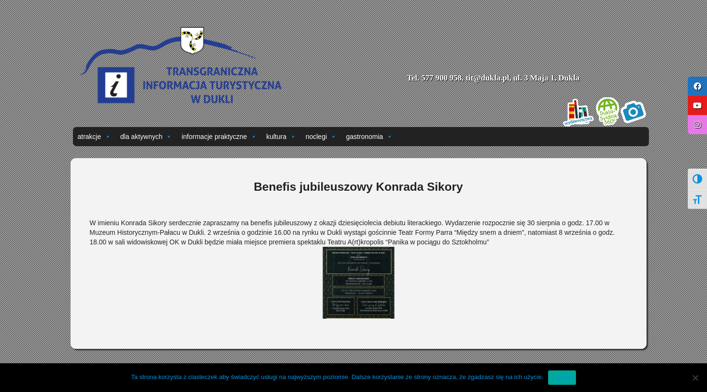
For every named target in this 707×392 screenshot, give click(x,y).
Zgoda (562, 377)
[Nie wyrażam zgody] (695, 377)
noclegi (321, 136)
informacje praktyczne (218, 136)
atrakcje (94, 136)
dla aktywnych (146, 136)
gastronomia (369, 136)
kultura (281, 136)
